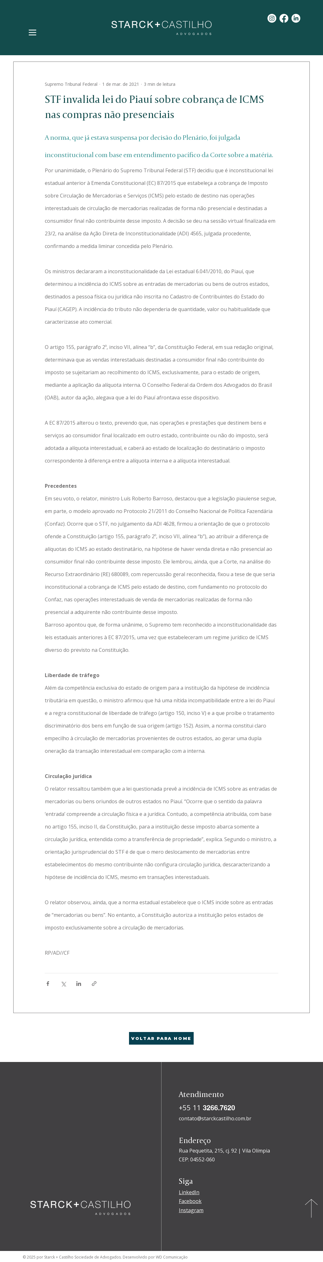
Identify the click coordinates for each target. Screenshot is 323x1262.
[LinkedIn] (295, 18)
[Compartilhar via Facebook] (48, 984)
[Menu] (32, 32)
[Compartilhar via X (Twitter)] (63, 984)
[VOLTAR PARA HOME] (161, 1038)
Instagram (191, 1210)
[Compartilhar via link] (94, 984)
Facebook (190, 1201)
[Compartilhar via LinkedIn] (79, 984)
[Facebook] (283, 18)
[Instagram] (271, 18)
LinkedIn (189, 1192)
